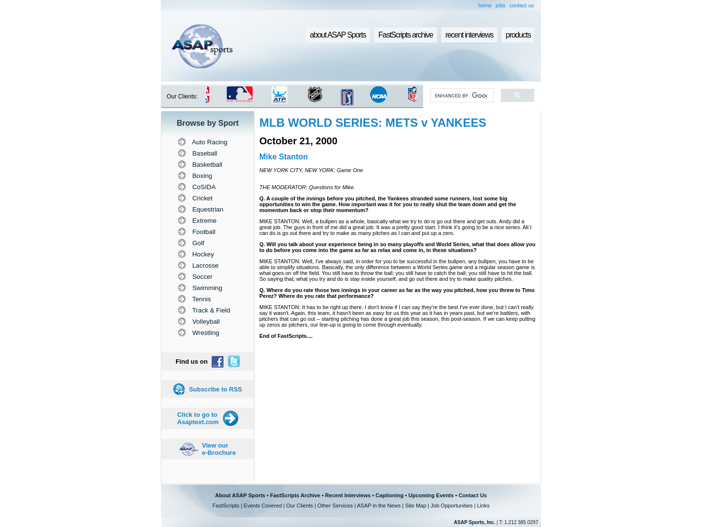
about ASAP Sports (338, 35)
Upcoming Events (431, 495)
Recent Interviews (348, 495)
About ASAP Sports (240, 495)
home (485, 5)
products (518, 35)
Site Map (415, 505)
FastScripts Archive (295, 495)
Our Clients (299, 505)
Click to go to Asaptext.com (197, 418)
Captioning (389, 495)
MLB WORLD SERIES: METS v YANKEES (372, 122)
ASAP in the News (379, 505)
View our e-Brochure (218, 449)
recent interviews (469, 35)
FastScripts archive (405, 35)
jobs (501, 5)
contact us (521, 5)
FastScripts (226, 505)
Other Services (335, 505)
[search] (461, 95)
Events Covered (263, 505)
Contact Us (473, 495)
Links (483, 505)
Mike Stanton (283, 157)
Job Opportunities (451, 505)
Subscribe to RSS (215, 389)
